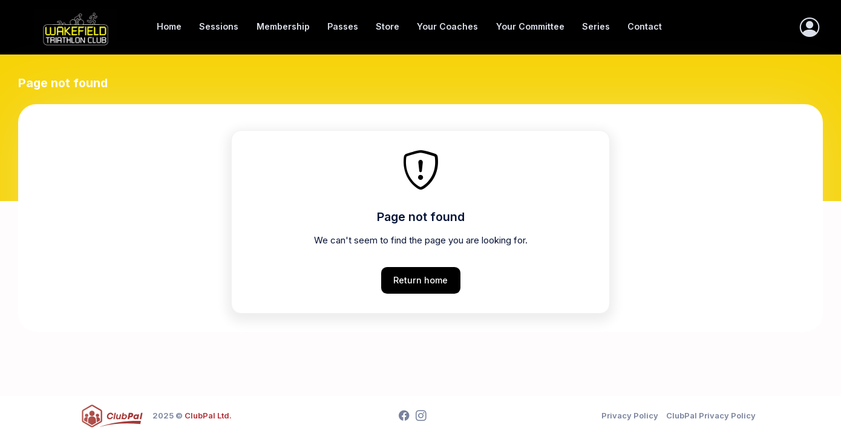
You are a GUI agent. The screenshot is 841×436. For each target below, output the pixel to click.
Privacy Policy (629, 415)
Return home (420, 280)
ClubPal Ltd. (208, 415)
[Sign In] (809, 27)
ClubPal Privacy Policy (711, 415)
